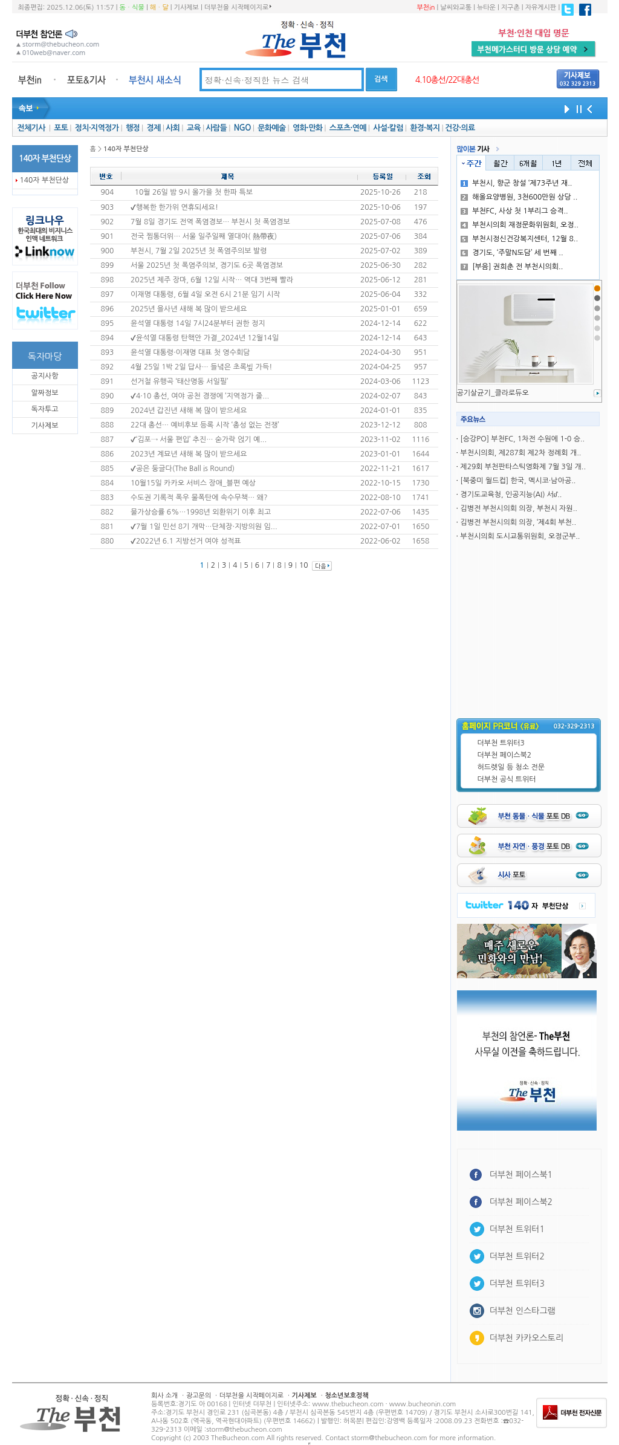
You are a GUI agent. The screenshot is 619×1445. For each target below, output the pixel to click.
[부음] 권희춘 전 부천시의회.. (512, 266)
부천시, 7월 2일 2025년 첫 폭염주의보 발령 (199, 251)
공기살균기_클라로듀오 (493, 393)
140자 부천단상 (45, 180)
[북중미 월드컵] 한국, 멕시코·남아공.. (517, 480)
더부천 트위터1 (517, 1229)
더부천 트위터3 (501, 743)
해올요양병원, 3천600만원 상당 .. (519, 197)
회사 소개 (164, 1395)
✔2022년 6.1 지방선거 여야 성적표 (186, 541)
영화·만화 (307, 128)
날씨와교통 (456, 7)
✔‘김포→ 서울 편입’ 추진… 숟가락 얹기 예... (199, 439)
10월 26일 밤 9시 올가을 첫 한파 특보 (194, 192)
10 (303, 565)
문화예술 (271, 128)
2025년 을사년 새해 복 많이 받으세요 (189, 309)
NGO (242, 128)
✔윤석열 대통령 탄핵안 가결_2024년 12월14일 (205, 338)
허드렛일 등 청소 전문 (511, 767)
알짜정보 (44, 393)
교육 (194, 128)
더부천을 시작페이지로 (237, 7)
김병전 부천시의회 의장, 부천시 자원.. (518, 508)
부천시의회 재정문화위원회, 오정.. (519, 225)
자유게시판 (541, 7)
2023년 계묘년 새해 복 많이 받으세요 (189, 454)
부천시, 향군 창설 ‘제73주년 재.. (516, 183)
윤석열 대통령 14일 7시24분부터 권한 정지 (198, 323)
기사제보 (186, 7)
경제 (154, 128)
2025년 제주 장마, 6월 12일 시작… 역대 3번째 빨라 (212, 280)
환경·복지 (424, 128)
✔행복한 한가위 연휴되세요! (174, 207)
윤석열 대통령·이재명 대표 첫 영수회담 (190, 352)
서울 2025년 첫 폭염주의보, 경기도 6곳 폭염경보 (207, 265)
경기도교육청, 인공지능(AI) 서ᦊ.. (511, 494)
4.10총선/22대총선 (447, 80)
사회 (173, 128)
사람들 (216, 128)
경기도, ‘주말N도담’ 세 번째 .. (512, 252)
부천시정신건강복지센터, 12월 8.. (519, 238)
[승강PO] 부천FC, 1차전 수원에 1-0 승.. (522, 439)
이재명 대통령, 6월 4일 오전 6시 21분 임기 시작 (205, 294)
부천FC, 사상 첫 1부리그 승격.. (514, 211)
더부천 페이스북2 (505, 755)
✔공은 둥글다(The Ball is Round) (183, 468)
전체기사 (31, 128)
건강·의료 (460, 128)
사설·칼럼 (388, 128)
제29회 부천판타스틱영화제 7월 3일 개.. (523, 466)
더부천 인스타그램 (523, 1311)
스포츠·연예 (347, 128)
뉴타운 (486, 7)
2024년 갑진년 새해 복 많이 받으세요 (189, 410)
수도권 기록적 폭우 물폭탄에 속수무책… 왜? (199, 497)
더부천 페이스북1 (521, 1175)
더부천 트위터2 (517, 1256)
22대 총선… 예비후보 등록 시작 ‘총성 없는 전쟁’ (205, 425)
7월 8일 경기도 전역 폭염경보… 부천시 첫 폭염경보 (210, 222)
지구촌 (510, 7)
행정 (133, 128)
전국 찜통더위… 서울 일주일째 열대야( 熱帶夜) (204, 236)
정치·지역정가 (97, 128)
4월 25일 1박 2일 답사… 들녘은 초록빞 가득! (201, 367)
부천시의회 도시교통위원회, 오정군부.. (520, 536)
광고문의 (198, 1395)
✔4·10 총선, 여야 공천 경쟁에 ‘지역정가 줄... (200, 396)
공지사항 (44, 376)
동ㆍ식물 (132, 7)
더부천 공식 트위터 (507, 779)
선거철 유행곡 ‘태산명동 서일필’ (179, 381)
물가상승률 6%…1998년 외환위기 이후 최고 (201, 512)
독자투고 (44, 409)
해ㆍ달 (159, 7)
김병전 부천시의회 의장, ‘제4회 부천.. (518, 522)
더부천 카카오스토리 (526, 1338)
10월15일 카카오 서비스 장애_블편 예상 (193, 483)
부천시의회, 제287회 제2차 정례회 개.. (520, 452)
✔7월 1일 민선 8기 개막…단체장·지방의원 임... (204, 526)
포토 (61, 128)
